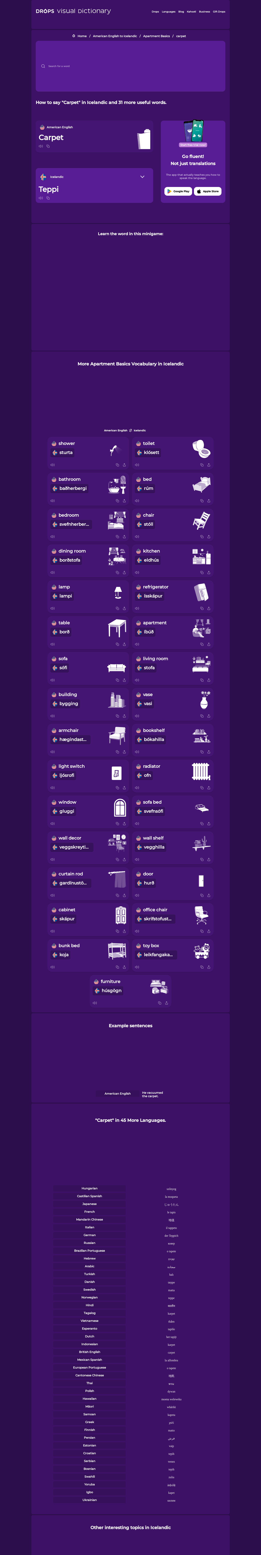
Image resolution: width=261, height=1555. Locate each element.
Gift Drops (219, 11)
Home (82, 36)
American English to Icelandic (115, 36)
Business (204, 11)
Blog (181, 11)
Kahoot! (191, 11)
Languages (168, 11)
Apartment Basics (156, 36)
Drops (155, 11)
